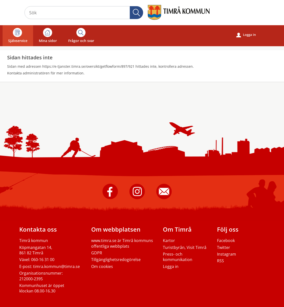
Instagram (226, 254)
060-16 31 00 (42, 259)
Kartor (169, 240)
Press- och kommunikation (177, 256)
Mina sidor (48, 35)
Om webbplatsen (115, 229)
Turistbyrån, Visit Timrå (184, 247)
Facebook (226, 240)
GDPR (96, 253)
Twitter (223, 247)
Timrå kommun (33, 240)
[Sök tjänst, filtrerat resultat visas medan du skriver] (83, 12)
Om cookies (102, 266)
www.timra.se (103, 240)
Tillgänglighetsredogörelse (116, 259)
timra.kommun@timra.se (56, 266)
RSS (220, 260)
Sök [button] (136, 12)
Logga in (246, 34)
